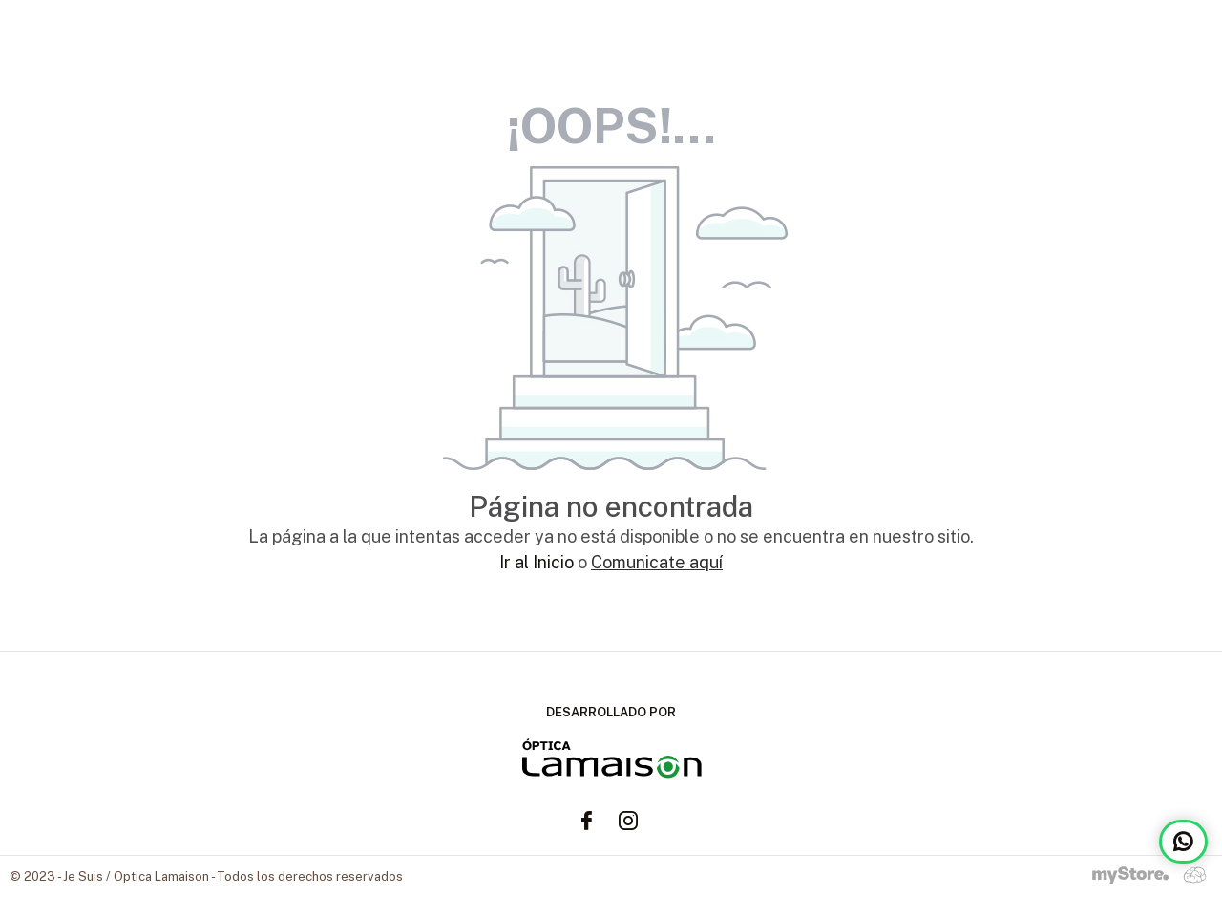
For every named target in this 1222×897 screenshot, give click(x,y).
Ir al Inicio (536, 562)
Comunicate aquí (657, 562)
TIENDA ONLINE (1142, 39)
